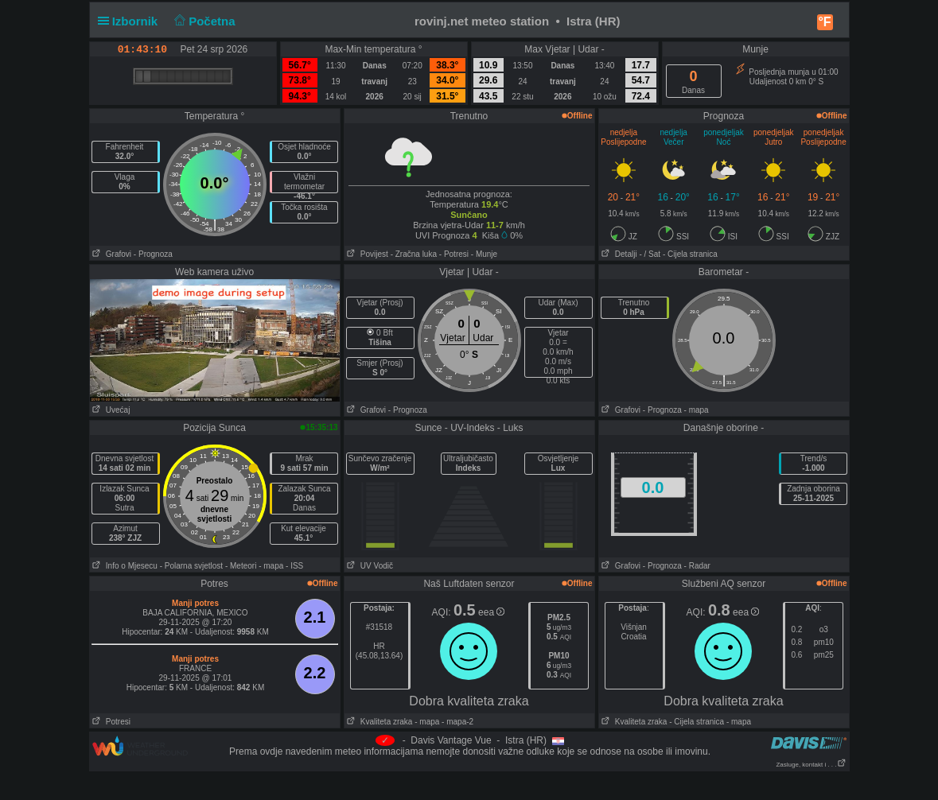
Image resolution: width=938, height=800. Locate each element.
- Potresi (454, 254)
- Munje (484, 254)
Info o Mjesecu (124, 565)
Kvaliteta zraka (378, 721)
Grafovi (111, 254)
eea (491, 612)
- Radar (697, 565)
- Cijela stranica (690, 254)
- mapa (696, 410)
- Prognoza (153, 254)
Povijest (366, 254)
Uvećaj (110, 410)
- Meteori (240, 565)
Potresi (110, 721)
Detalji (618, 254)
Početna (203, 21)
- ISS (294, 565)
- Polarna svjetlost (191, 565)
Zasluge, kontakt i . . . (811, 764)
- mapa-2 (456, 721)
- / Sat (649, 254)
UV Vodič (368, 565)
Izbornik (131, 21)
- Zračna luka (414, 254)
